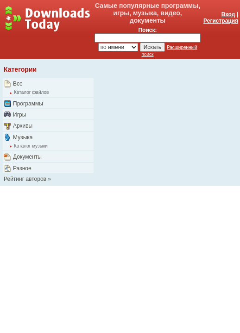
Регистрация (220, 21)
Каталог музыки (31, 145)
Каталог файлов (31, 92)
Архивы (22, 126)
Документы (27, 157)
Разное (22, 168)
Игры (19, 114)
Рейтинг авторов (25, 179)
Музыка (22, 137)
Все (18, 83)
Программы (28, 103)
